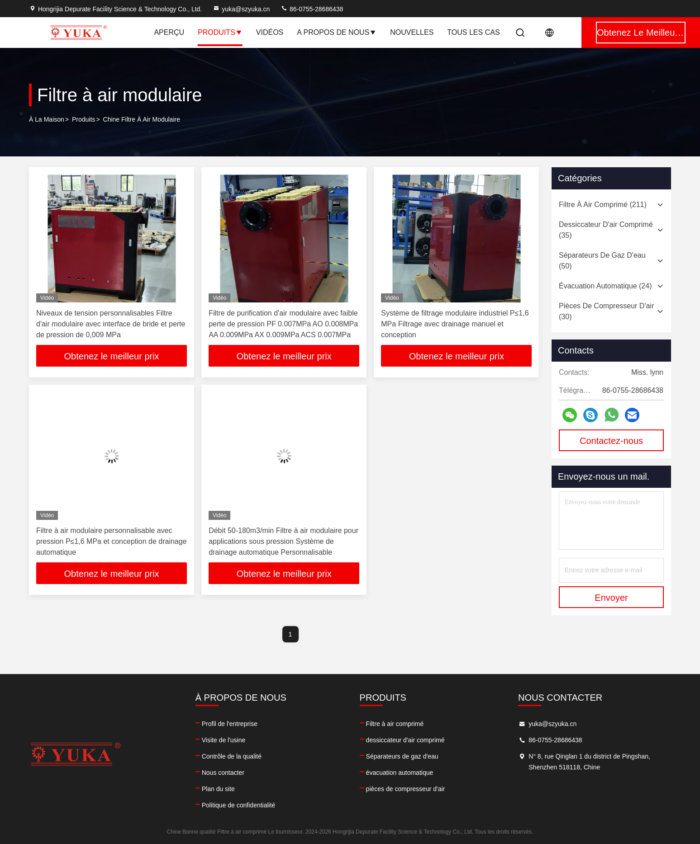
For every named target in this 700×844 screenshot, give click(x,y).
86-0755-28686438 (312, 9)
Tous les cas (473, 32)
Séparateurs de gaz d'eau (402, 756)
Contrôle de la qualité (232, 756)
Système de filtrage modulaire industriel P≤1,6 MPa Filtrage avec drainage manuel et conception (455, 324)
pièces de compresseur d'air (405, 788)
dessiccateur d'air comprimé (405, 740)
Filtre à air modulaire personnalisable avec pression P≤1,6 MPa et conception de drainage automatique (111, 541)
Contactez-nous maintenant (611, 443)
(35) (606, 230)
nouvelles (411, 32)
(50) (602, 260)
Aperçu (169, 32)
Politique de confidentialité (239, 805)
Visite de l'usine (224, 740)
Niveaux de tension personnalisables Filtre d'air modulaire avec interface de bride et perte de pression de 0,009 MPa (110, 324)
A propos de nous (336, 32)
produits (83, 119)
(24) (605, 286)
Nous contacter (223, 772)
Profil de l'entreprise (229, 723)
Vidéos (269, 32)
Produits (220, 32)
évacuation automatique (399, 772)
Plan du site (218, 788)
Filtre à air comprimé (395, 723)
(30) (606, 311)
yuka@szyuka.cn (241, 9)
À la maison (46, 119)
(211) (603, 204)
